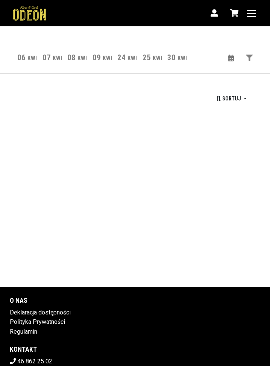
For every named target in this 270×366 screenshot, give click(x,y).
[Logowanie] (214, 13)
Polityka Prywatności (37, 321)
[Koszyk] (233, 13)
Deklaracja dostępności (40, 312)
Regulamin (23, 331)
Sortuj (229, 99)
